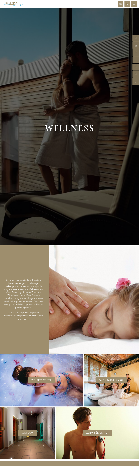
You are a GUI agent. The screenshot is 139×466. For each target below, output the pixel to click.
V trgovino (107, 451)
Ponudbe (69, 369)
